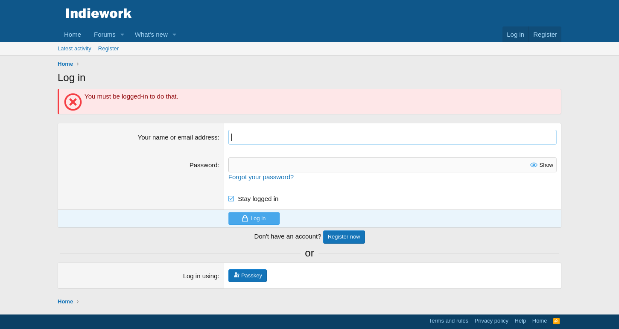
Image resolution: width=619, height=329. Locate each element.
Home (72, 34)
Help (520, 320)
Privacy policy (491, 320)
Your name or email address (178, 137)
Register (108, 48)
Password (204, 165)
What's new (151, 34)
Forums (105, 34)
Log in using (200, 276)
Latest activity (74, 48)
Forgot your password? (261, 177)
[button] (122, 34)
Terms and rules (448, 320)
